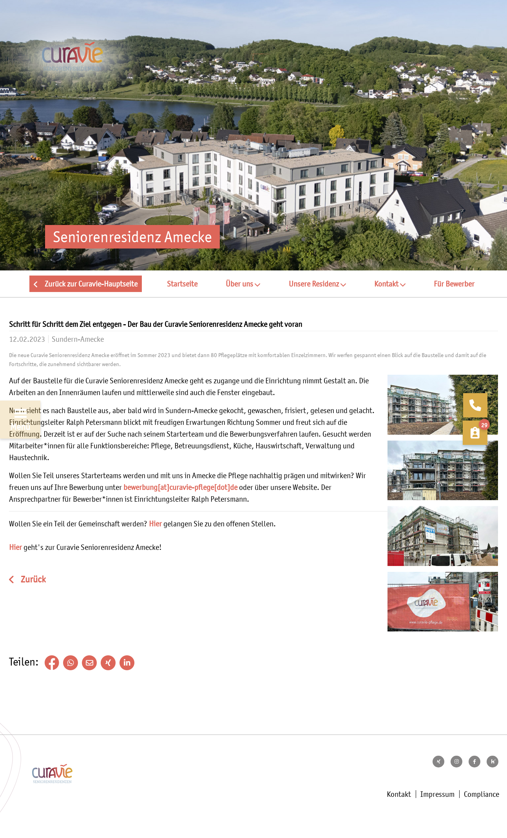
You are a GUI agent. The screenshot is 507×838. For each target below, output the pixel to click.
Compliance (481, 794)
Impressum (437, 794)
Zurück (32, 579)
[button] (243, 283)
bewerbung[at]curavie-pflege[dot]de (180, 487)
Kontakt (399, 794)
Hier (155, 523)
